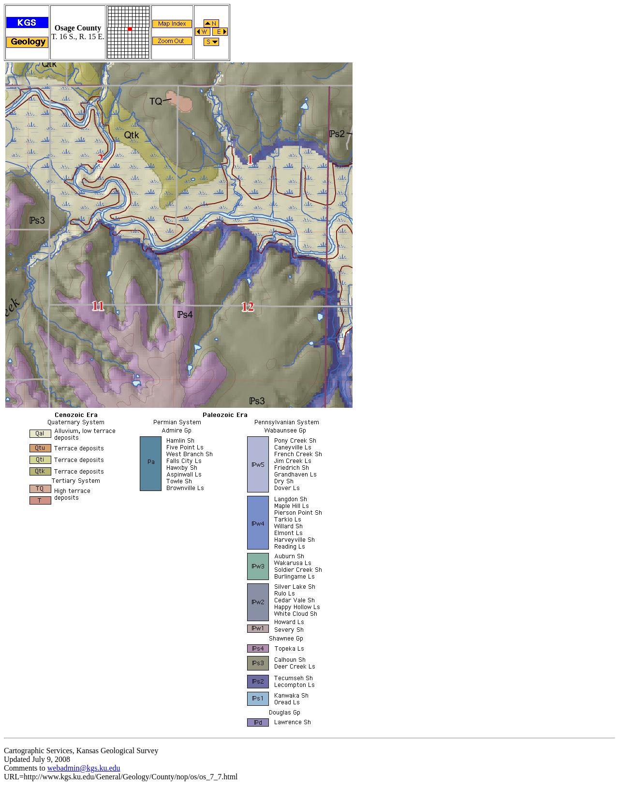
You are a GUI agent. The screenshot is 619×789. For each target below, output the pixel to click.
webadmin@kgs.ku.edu (83, 768)
